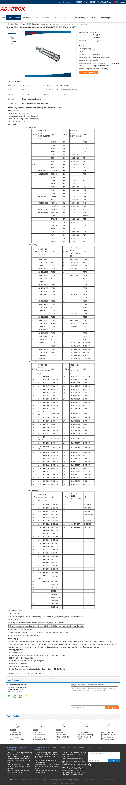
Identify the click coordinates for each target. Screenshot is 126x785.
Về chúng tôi (28, 18)
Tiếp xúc (112, 708)
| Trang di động (72, 780)
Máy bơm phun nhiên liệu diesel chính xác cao (15, 735)
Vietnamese (121, 2)
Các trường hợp (105, 18)
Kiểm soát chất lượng (63, 18)
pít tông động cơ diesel (22, 674)
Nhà (3, 18)
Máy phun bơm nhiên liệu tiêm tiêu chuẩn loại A (39, 735)
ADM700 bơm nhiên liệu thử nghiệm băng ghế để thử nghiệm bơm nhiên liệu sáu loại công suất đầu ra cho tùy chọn (74, 762)
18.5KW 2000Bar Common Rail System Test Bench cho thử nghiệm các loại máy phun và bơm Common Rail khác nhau (19, 759)
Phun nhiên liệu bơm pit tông (31, 24)
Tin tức (94, 18)
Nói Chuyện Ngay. (104, 2)
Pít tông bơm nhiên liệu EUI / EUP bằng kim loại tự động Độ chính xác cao (85, 736)
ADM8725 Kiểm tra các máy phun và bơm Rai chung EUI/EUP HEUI (18, 771)
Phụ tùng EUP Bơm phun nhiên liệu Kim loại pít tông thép (108, 735)
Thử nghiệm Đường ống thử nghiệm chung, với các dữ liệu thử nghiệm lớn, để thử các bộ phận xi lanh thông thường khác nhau (46, 755)
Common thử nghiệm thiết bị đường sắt (19, 749)
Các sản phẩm (14, 18)
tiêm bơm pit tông (48, 674)
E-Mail (51, 780)
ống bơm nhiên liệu (35, 674)
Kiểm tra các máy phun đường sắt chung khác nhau (45, 771)
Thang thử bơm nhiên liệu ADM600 (73, 759)
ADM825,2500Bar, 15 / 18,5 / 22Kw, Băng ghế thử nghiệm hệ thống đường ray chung (19, 766)
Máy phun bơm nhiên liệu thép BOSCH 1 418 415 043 (62, 736)
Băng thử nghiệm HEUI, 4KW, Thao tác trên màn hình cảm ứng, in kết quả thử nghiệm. (47, 766)
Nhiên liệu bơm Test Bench (73, 748)
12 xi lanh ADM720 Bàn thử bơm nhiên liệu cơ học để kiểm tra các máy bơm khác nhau (74, 754)
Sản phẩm (15, 24)
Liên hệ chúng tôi (81, 18)
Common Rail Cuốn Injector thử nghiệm (46, 749)
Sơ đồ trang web (61, 780)
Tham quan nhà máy (44, 18)
